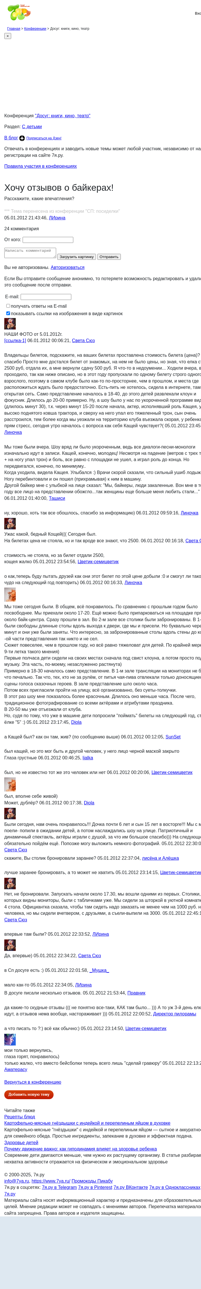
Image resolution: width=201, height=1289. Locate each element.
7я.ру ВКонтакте (131, 1189)
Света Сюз (83, 342)
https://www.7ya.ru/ (50, 1182)
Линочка (13, 434)
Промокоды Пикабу (92, 1182)
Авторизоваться (67, 269)
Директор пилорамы (174, 1015)
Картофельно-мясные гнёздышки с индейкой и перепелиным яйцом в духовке (87, 1124)
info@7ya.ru (16, 1182)
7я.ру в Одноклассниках (174, 1189)
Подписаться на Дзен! (43, 138)
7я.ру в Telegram (59, 1189)
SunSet (172, 738)
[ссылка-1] (15, 342)
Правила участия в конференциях (40, 166)
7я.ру (9, 1195)
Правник (136, 994)
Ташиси (57, 500)
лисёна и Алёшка (160, 859)
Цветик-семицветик (98, 563)
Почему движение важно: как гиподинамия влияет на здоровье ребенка (80, 1150)
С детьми (32, 126)
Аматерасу (15, 1071)
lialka (88, 759)
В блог (11, 137)
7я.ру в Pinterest (95, 1189)
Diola (76, 723)
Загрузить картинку (82, 258)
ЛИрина (57, 217)
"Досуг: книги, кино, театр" (62, 115)
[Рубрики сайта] (6, 13)
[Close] (7, 36)
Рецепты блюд (19, 1118)
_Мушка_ (99, 972)
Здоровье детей (21, 1144)
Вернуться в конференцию (32, 1083)
